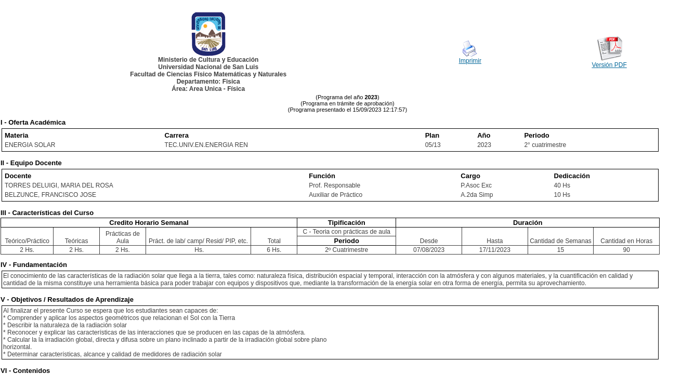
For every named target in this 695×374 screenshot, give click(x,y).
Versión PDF (609, 65)
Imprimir (470, 60)
